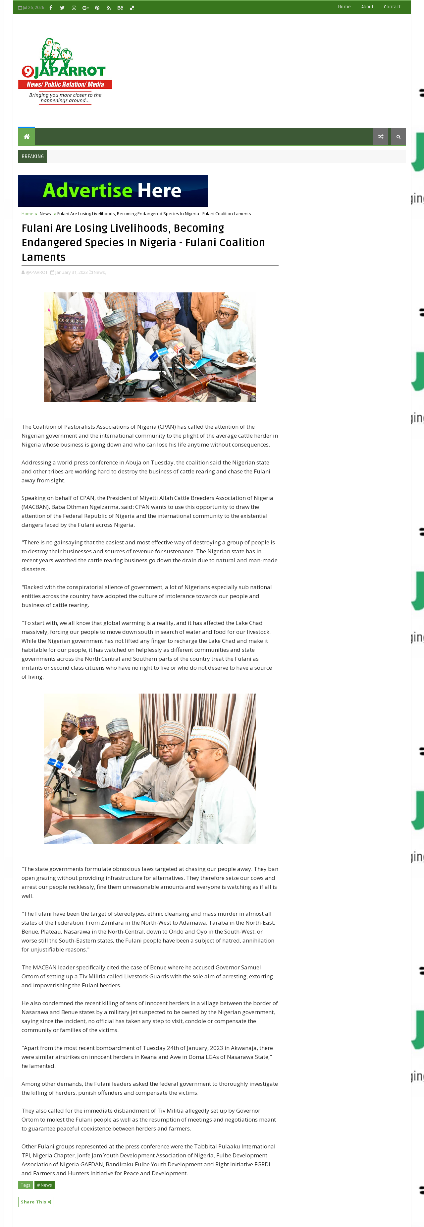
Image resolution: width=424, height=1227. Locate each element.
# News (44, 1185)
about (367, 7)
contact (392, 7)
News (45, 213)
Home (344, 7)
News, (100, 272)
